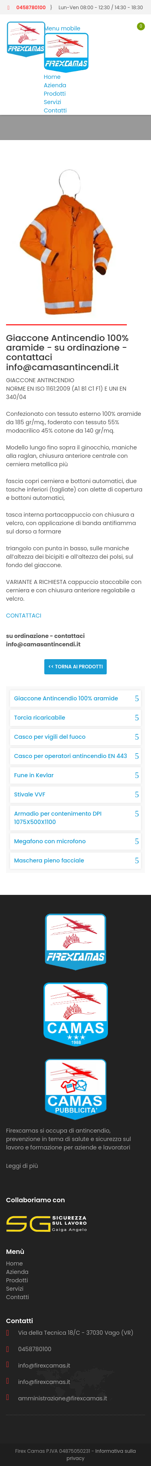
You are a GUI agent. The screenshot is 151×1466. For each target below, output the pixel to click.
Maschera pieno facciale (49, 860)
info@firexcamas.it (44, 1366)
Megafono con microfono (50, 841)
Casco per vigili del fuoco (49, 737)
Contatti (55, 110)
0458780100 (31, 7)
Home (52, 77)
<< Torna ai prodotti (75, 666)
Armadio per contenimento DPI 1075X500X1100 (57, 818)
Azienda (55, 85)
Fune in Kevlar (34, 775)
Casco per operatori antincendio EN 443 (70, 756)
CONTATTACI (23, 616)
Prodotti (55, 94)
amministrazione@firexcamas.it (62, 1398)
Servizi (52, 102)
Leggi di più (22, 1166)
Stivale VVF (30, 794)
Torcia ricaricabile (39, 718)
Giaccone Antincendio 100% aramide (66, 698)
